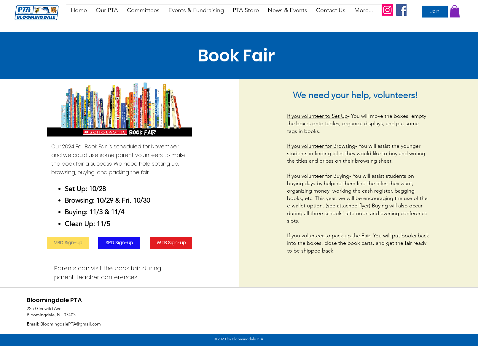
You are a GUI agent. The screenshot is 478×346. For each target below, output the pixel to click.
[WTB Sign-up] (171, 243)
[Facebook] (402, 10)
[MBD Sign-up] (68, 243)
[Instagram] (387, 10)
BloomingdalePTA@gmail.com (70, 324)
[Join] (435, 12)
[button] (106, 10)
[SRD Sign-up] (119, 243)
